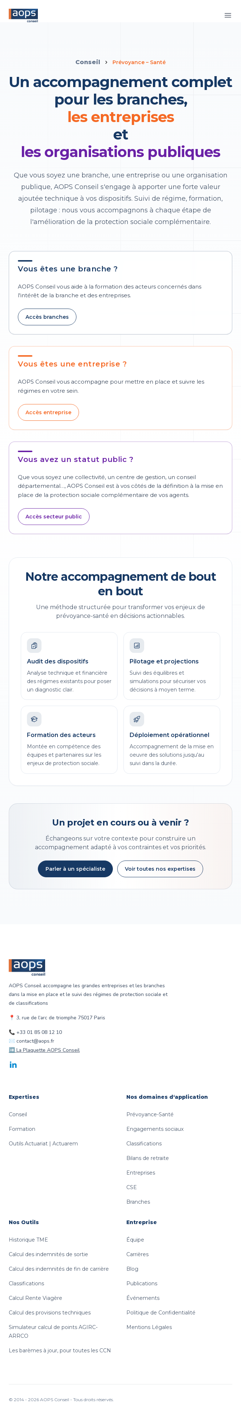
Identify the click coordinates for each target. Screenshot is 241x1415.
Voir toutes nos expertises (160, 869)
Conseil (87, 62)
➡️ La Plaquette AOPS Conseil (44, 1050)
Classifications (144, 1143)
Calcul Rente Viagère (35, 1298)
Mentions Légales (149, 1327)
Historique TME (28, 1239)
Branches (138, 1202)
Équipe (135, 1239)
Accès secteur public (53, 516)
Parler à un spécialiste (75, 869)
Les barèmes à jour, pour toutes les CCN (60, 1350)
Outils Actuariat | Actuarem (43, 1143)
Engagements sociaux (154, 1129)
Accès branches (47, 317)
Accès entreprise (48, 412)
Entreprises (140, 1172)
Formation (22, 1129)
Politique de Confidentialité (160, 1312)
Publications (141, 1283)
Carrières (137, 1254)
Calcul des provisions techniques (50, 1312)
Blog (132, 1269)
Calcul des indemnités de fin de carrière (59, 1269)
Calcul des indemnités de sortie (48, 1254)
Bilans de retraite (147, 1158)
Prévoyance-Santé (150, 1114)
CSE (131, 1187)
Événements (142, 1298)
